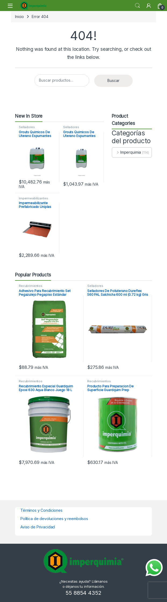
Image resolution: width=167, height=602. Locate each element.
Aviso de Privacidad (37, 527)
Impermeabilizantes (33, 198)
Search (137, 6)
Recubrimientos (30, 286)
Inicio (19, 16)
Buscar (113, 80)
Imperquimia (126, 152)
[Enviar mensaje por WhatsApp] (154, 567)
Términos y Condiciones (41, 510)
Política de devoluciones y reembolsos (54, 518)
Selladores (27, 127)
